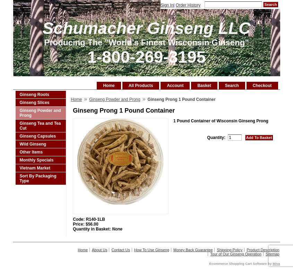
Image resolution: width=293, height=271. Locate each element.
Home (108, 85)
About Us (99, 250)
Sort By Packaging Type (38, 178)
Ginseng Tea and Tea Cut (40, 126)
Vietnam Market (35, 168)
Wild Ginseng (33, 144)
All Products (141, 85)
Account (175, 85)
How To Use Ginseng (151, 250)
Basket (204, 85)
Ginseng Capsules (38, 136)
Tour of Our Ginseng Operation (235, 254)
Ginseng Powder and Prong (40, 113)
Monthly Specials (37, 160)
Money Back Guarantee (193, 250)
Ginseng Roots (34, 94)
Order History (188, 5)
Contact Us (120, 250)
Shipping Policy (229, 250)
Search (232, 85)
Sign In (167, 5)
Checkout (262, 85)
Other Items (31, 152)
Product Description (263, 250)
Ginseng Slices (35, 102)
